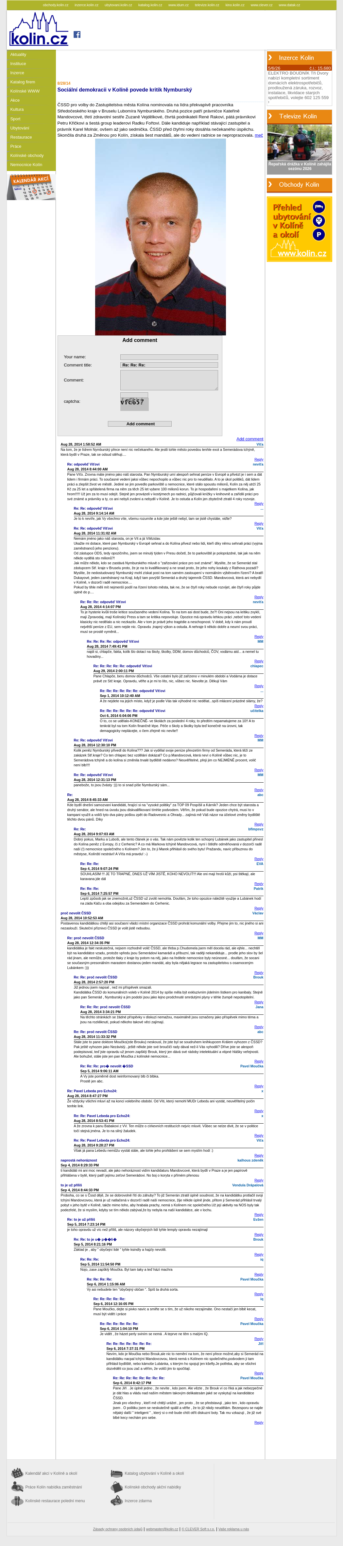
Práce (16, 146)
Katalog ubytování (154, 1473)
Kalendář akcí (51, 1473)
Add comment (249, 438)
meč (259, 135)
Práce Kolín (54, 1487)
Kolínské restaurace (55, 1501)
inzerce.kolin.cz (87, 5)
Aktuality (18, 54)
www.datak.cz (289, 5)
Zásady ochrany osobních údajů (118, 1529)
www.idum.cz (179, 5)
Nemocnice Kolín (26, 164)
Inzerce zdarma (138, 1501)
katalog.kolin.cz (150, 5)
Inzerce (17, 72)
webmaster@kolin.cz (162, 1529)
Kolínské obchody (27, 155)
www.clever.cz (262, 5)
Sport (15, 118)
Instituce (18, 63)
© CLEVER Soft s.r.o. (198, 1529)
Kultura (17, 109)
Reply (258, 459)
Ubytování (19, 128)
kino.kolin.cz (236, 5)
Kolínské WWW (25, 91)
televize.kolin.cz (207, 5)
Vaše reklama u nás (233, 1529)
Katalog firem (22, 81)
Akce (15, 100)
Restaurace (21, 137)
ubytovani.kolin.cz (119, 5)
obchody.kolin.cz (56, 5)
